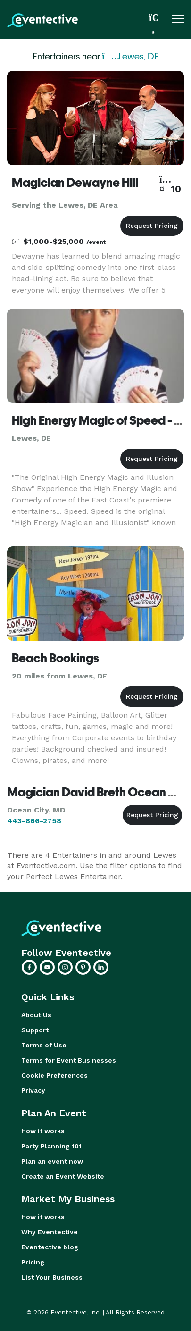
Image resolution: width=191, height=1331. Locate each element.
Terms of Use (43, 1045)
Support (35, 1030)
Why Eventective (49, 1232)
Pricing (32, 1262)
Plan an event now (52, 1161)
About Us (36, 1015)
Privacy (33, 1090)
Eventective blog (49, 1247)
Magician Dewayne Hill (75, 183)
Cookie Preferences (54, 1075)
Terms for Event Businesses (68, 1060)
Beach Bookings (55, 658)
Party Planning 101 (51, 1146)
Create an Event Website (62, 1176)
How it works (43, 1131)
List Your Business (52, 1277)
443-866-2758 (34, 820)
